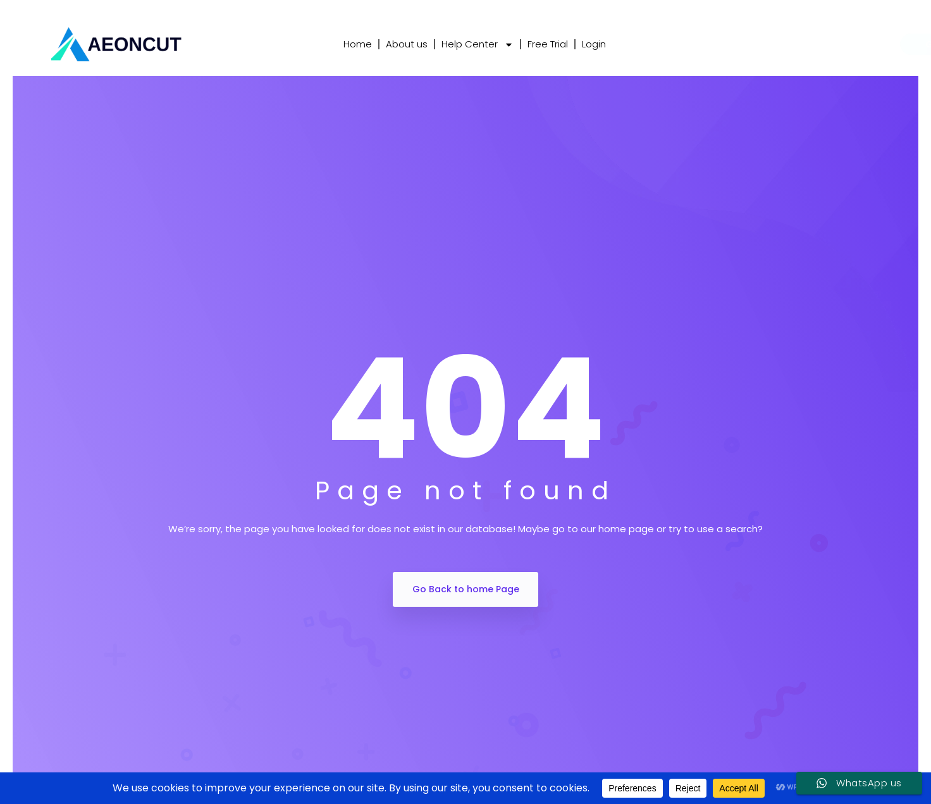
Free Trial (547, 44)
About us (407, 44)
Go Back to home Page (465, 589)
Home (357, 44)
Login (594, 44)
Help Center (477, 45)
